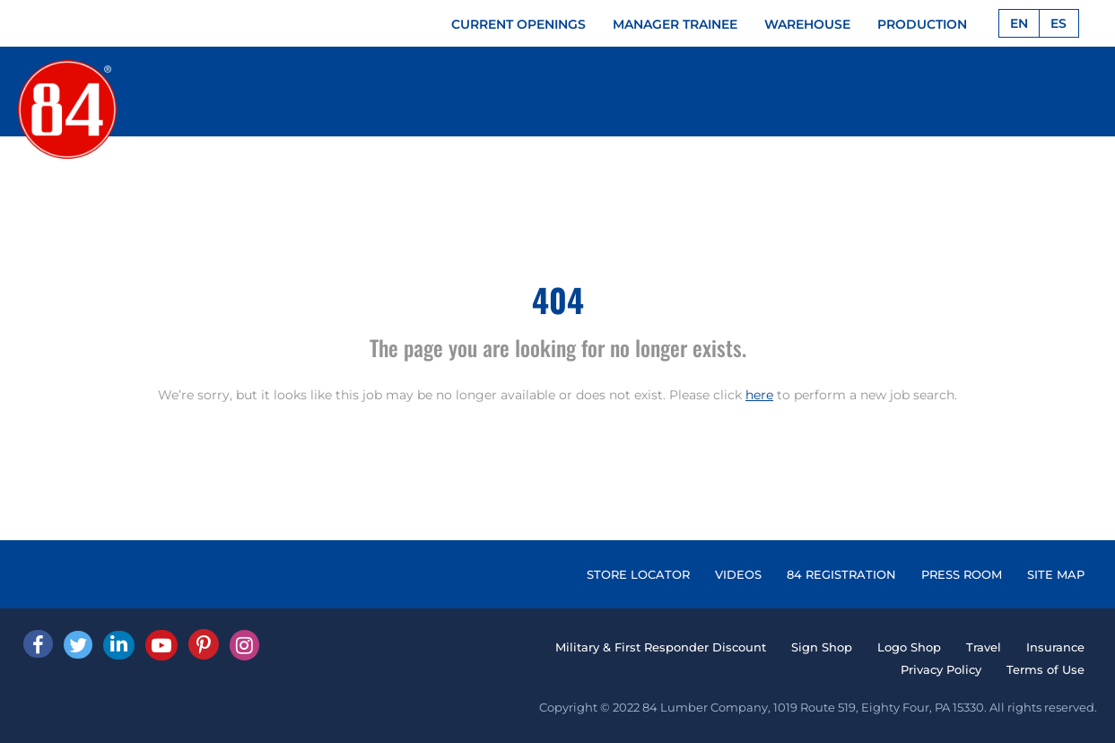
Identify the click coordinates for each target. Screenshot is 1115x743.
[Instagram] (244, 645)
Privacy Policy (941, 669)
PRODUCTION (922, 24)
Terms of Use (1045, 669)
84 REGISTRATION (841, 574)
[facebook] (38, 644)
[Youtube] (161, 645)
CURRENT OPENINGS (518, 24)
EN (1019, 23)
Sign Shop (821, 647)
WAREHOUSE (807, 24)
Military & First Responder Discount (660, 647)
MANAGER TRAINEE (675, 24)
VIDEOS (738, 574)
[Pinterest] (203, 644)
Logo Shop (909, 647)
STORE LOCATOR (638, 574)
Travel (983, 647)
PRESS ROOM (961, 574)
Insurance (1055, 647)
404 (558, 299)
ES (1058, 23)
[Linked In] (119, 645)
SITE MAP (1056, 574)
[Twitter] (78, 645)
